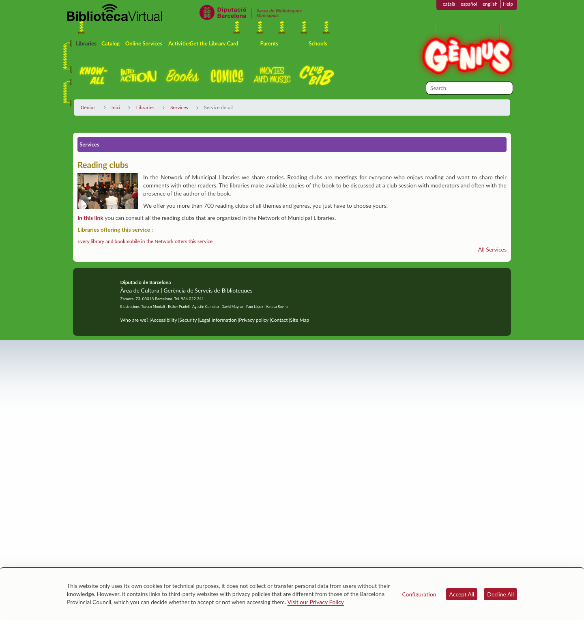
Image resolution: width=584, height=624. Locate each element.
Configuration (419, 594)
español (469, 4)
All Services (492, 249)
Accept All (461, 594)
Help (508, 4)
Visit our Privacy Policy (316, 601)
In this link (90, 217)
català (449, 4)
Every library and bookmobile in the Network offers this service (145, 241)
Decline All (500, 594)
